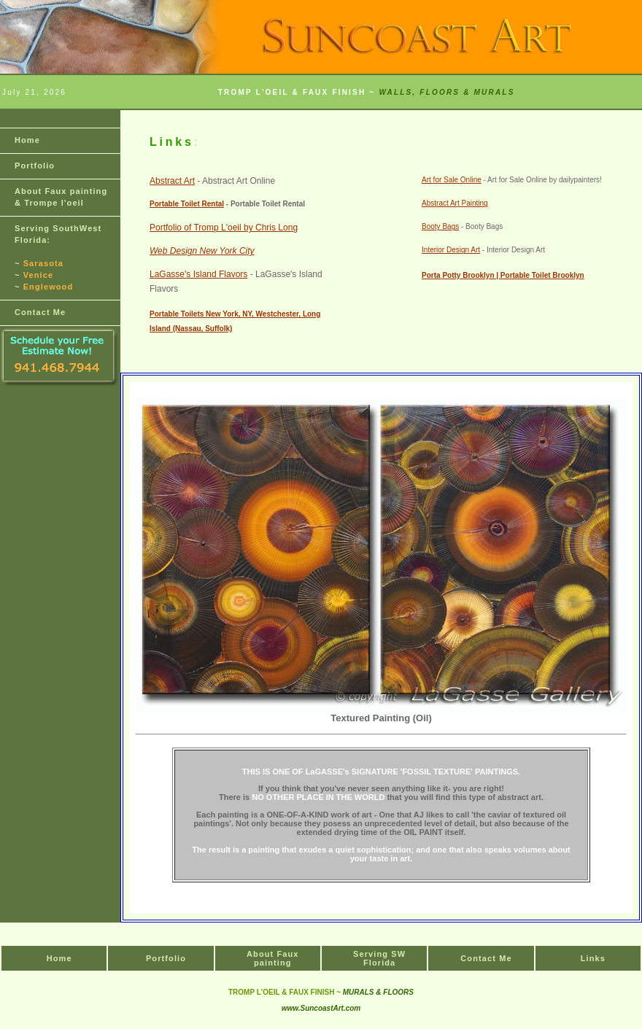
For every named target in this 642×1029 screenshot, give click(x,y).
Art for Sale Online (451, 180)
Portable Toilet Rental (187, 204)
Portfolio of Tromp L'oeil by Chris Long (224, 227)
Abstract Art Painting (455, 203)
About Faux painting (273, 958)
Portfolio (35, 165)
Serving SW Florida (379, 958)
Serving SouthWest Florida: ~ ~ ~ (58, 257)
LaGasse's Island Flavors (198, 274)
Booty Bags (440, 226)
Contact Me (40, 312)
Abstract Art (172, 181)
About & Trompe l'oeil (61, 197)
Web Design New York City (202, 251)
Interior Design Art (451, 250)
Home (27, 140)
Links (593, 958)
